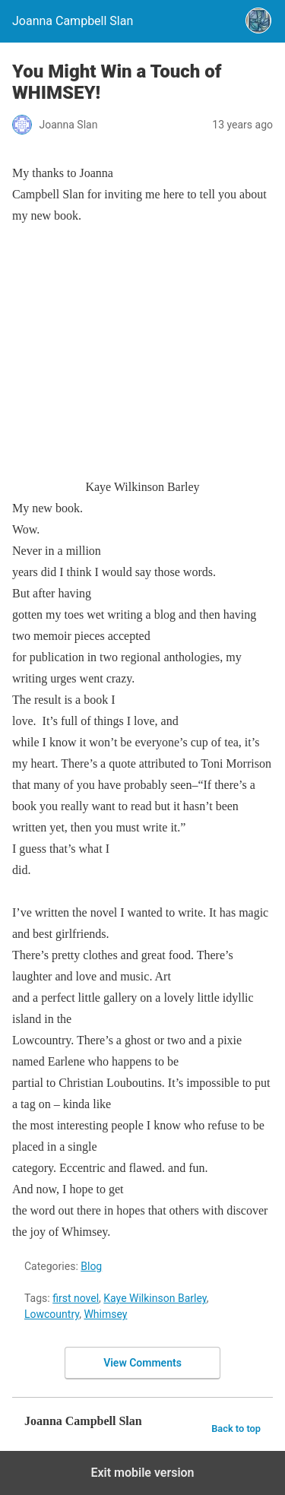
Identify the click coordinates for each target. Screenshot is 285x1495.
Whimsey (105, 1314)
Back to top (236, 1428)
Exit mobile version (142, 1472)
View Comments (142, 1363)
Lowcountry (51, 1314)
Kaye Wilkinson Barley (154, 1298)
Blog (91, 1266)
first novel (75, 1298)
